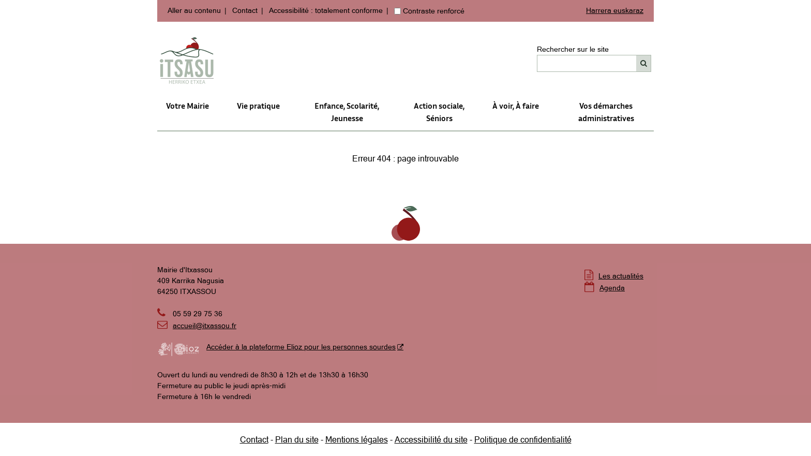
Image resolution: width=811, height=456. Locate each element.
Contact (245, 10)
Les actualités (620, 276)
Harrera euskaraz (614, 10)
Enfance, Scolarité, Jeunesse (346, 111)
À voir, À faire (515, 105)
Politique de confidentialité (523, 439)
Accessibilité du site (431, 439)
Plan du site (297, 439)
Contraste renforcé (433, 11)
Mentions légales (356, 439)
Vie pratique (258, 105)
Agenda (612, 288)
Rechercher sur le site (573, 49)
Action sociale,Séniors (439, 111)
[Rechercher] (643, 63)
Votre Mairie (187, 105)
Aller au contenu (194, 10)
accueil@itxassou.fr (204, 325)
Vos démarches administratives (606, 111)
